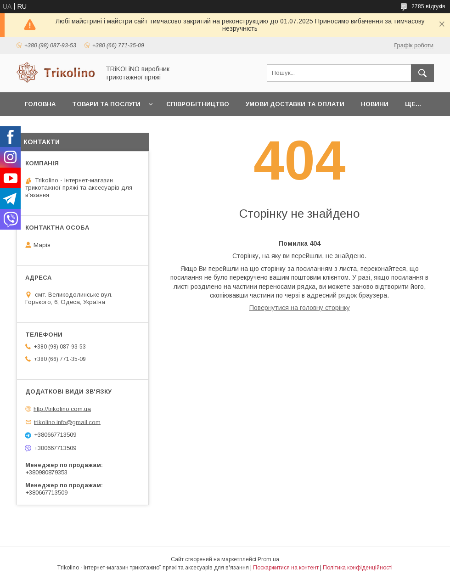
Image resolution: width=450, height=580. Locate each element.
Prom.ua (268, 559)
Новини (374, 104)
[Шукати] (422, 73)
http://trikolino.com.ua (62, 408)
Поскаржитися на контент (286, 567)
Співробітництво (197, 104)
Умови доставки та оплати (295, 104)
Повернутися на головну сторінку (299, 307)
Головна (40, 104)
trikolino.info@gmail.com (67, 421)
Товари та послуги (106, 104)
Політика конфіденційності (358, 567)
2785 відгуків (428, 6)
